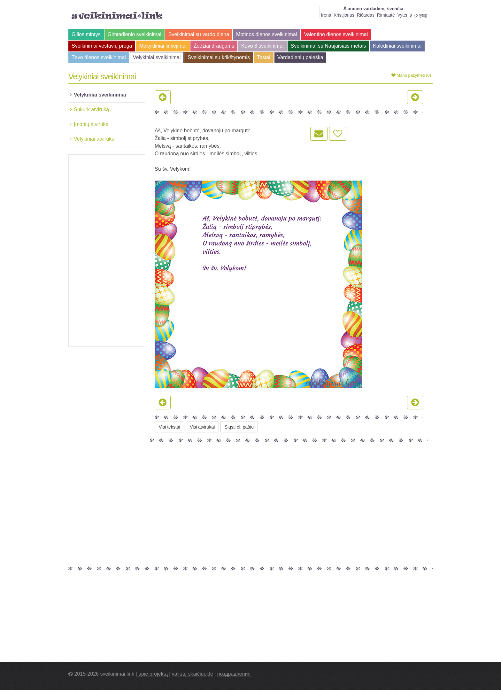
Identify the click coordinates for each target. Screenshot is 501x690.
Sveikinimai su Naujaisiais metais (328, 46)
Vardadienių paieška (300, 57)
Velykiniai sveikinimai (157, 57)
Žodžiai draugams (214, 46)
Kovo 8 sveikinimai (262, 46)
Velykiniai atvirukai (95, 139)
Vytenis (404, 15)
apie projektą (153, 674)
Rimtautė (386, 15)
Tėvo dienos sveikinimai (99, 57)
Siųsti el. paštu (239, 427)
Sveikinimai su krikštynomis (219, 57)
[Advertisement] (107, 250)
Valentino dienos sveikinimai (336, 34)
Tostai (263, 57)
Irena (326, 15)
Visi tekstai (169, 427)
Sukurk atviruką (91, 109)
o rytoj (421, 15)
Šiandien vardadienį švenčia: (374, 8)
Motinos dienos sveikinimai (266, 34)
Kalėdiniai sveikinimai (397, 46)
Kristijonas (344, 15)
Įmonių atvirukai (92, 124)
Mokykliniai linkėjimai (162, 46)
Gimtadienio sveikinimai (134, 34)
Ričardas (365, 15)
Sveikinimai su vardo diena (198, 34)
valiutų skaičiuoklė (192, 674)
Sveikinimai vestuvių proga (102, 46)
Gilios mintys (86, 34)
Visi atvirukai (202, 427)
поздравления (233, 674)
